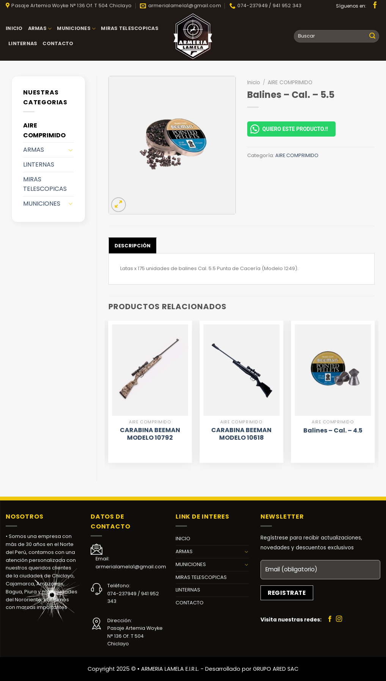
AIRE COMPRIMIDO (44, 130)
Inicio (253, 82)
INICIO (14, 28)
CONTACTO (57, 43)
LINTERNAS (22, 43)
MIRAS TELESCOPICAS (129, 28)
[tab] (132, 245)
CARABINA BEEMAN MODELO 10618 (241, 434)
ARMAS (40, 28)
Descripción (133, 245)
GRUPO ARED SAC (275, 669)
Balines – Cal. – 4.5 (332, 431)
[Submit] (372, 36)
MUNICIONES (76, 28)
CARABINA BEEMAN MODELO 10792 (150, 434)
